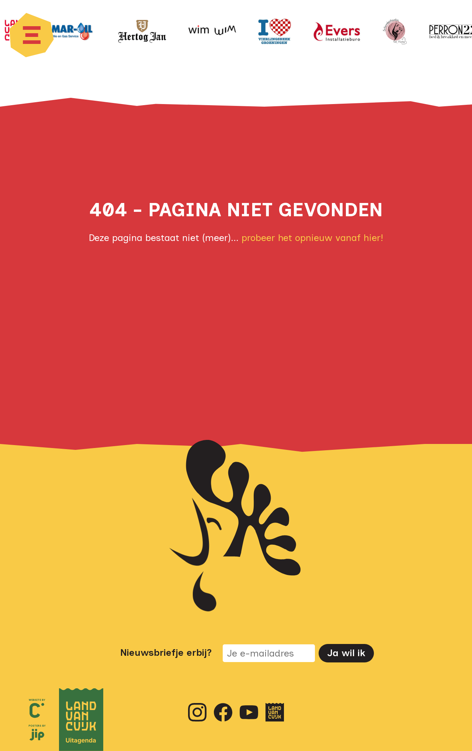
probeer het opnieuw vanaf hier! (312, 237)
